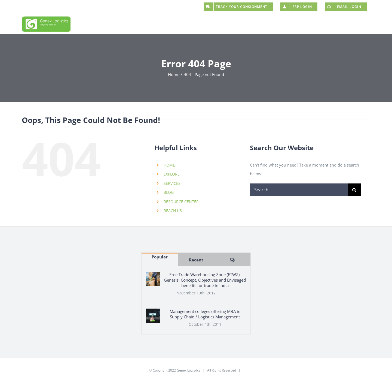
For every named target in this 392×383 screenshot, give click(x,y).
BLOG (169, 192)
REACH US (173, 210)
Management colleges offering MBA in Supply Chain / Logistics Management (205, 314)
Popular (160, 257)
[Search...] (299, 189)
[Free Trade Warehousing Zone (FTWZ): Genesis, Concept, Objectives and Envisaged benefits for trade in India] (153, 279)
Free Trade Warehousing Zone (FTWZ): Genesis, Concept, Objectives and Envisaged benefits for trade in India (205, 280)
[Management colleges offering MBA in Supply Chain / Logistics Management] (153, 316)
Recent (196, 260)
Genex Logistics (188, 370)
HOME (169, 165)
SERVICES (172, 183)
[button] (358, 24)
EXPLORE (172, 174)
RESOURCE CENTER (181, 201)
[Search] (354, 189)
